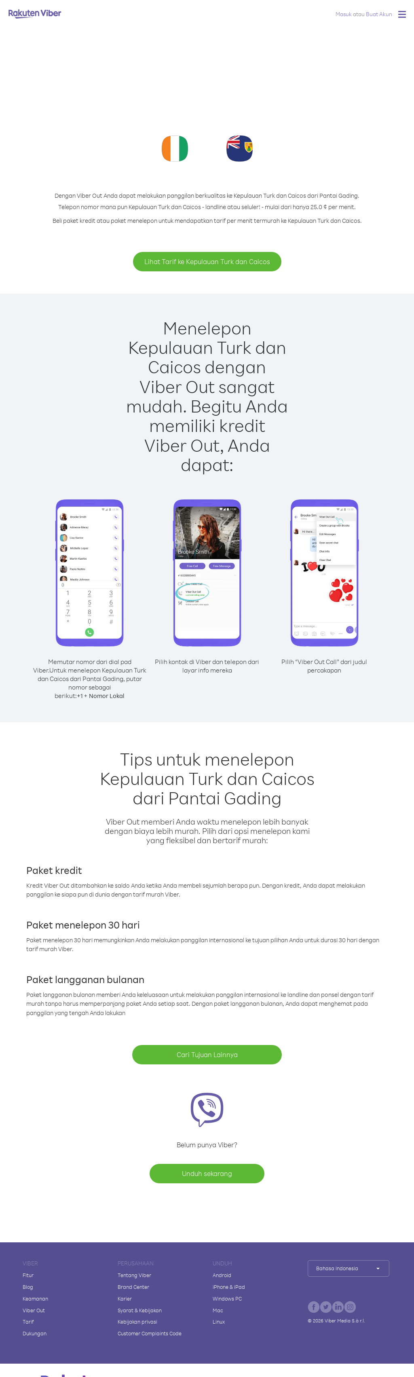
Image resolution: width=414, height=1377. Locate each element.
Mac (218, 1310)
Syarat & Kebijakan (140, 1310)
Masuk (344, 14)
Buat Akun (379, 14)
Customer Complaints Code (150, 1333)
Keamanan (35, 1298)
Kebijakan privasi (137, 1321)
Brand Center (133, 1287)
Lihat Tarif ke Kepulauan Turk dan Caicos (207, 261)
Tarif (28, 1321)
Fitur (28, 1275)
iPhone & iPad (229, 1287)
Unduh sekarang (207, 1173)
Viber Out (34, 1310)
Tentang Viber (134, 1275)
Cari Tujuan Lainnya (207, 1054)
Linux (219, 1321)
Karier (125, 1298)
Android (222, 1275)
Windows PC (227, 1298)
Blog (28, 1287)
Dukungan (34, 1333)
